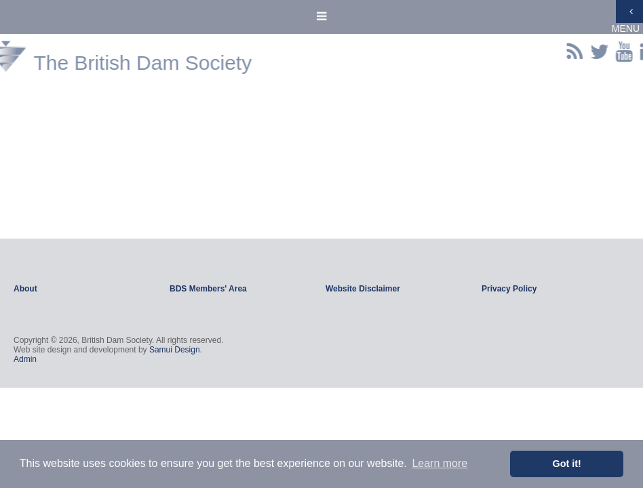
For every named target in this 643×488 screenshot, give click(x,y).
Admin (25, 359)
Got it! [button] (567, 463)
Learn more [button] (439, 463)
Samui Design (174, 349)
